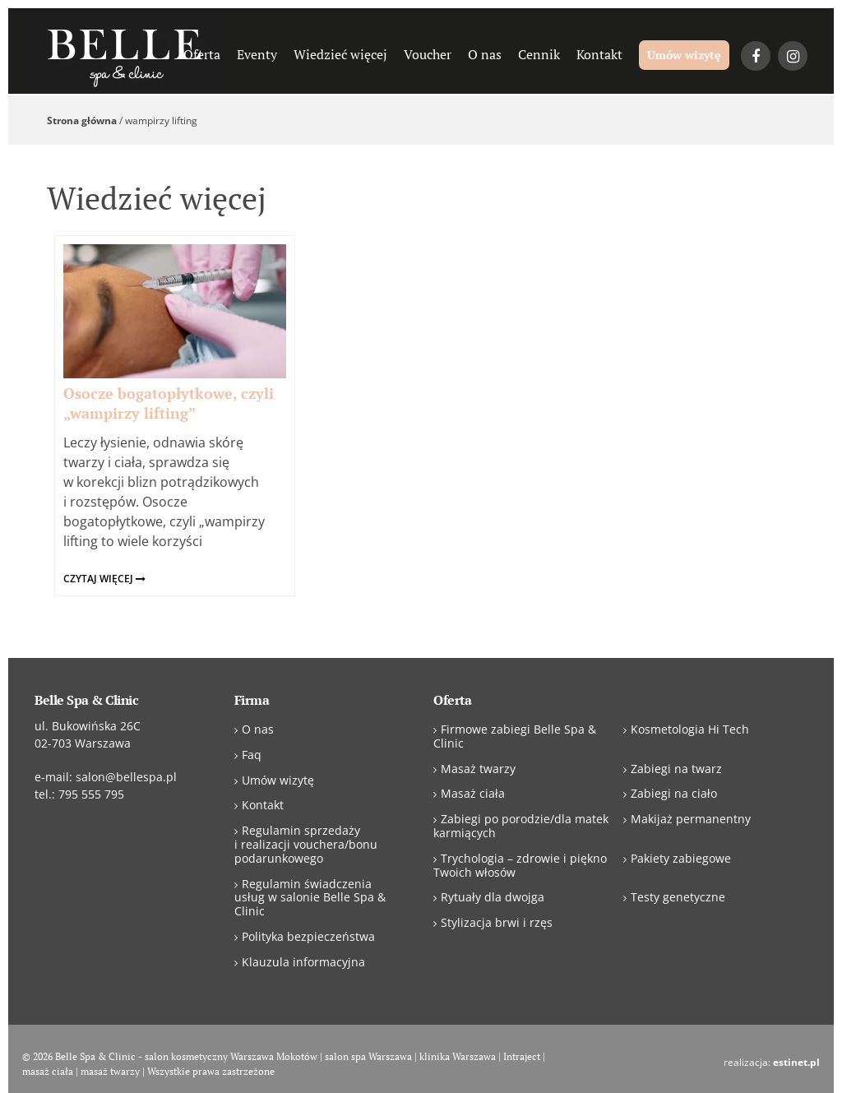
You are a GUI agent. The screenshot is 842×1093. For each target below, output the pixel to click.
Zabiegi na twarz (676, 768)
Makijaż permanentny (691, 819)
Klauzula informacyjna (303, 962)
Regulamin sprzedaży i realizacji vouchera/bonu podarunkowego (305, 844)
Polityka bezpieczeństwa (308, 936)
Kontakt (599, 54)
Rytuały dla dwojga (492, 897)
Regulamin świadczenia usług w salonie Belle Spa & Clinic (310, 897)
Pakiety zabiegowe (681, 858)
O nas (485, 54)
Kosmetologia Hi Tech (690, 729)
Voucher (427, 54)
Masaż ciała (473, 793)
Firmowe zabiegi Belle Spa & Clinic (514, 736)
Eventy (257, 54)
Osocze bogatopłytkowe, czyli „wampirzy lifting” (168, 403)
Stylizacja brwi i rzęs (497, 922)
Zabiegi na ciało (674, 793)
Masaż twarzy (478, 768)
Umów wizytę (684, 55)
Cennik (539, 54)
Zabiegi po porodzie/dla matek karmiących (520, 826)
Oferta (201, 54)
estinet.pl (796, 1062)
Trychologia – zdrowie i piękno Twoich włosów (520, 865)
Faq (251, 754)
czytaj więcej (104, 579)
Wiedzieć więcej (340, 54)
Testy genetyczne (678, 897)
